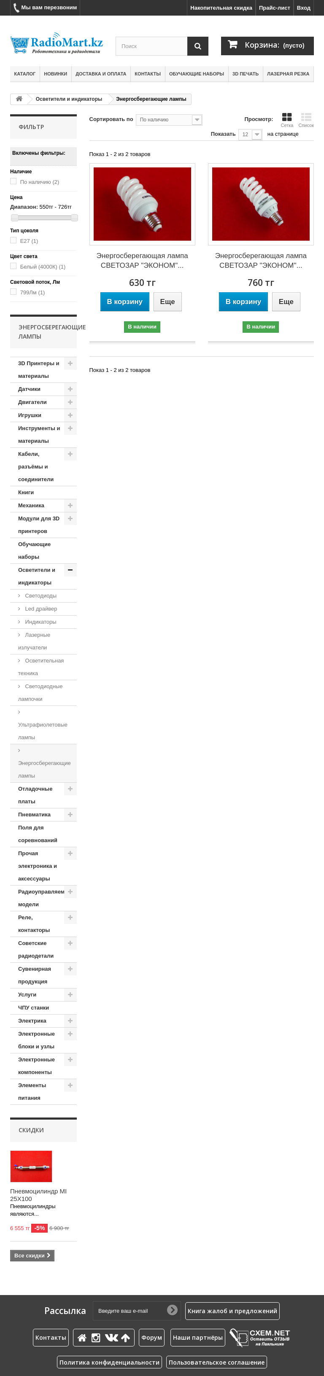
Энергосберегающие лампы (44, 769)
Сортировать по (111, 119)
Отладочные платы (35, 795)
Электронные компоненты (36, 1065)
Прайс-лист (274, 8)
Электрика (32, 1021)
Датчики (29, 389)
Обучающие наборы (196, 73)
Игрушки (29, 415)
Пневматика (34, 814)
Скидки (31, 1130)
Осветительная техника (41, 666)
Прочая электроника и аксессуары (37, 866)
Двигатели (32, 402)
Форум (151, 1337)
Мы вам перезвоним (45, 8)
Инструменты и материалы (39, 434)
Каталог (25, 73)
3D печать (245, 73)
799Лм (32, 292)
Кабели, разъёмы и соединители (36, 466)
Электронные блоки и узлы (36, 1040)
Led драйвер (40, 609)
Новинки (55, 73)
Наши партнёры (198, 1337)
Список (306, 120)
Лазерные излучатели (34, 641)
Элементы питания (32, 1091)
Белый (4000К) (43, 267)
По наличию (39, 182)
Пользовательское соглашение (217, 1362)
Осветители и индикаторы (69, 99)
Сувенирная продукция (34, 975)
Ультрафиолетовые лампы (43, 731)
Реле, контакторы (34, 923)
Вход (303, 8)
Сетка (287, 120)
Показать (223, 134)
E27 (29, 241)
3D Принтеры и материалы (38, 369)
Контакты (148, 73)
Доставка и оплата (101, 73)
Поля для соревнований (37, 833)
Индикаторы (40, 622)
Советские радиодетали (36, 949)
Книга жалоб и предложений (232, 1311)
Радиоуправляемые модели (45, 898)
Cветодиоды (40, 595)
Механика (31, 505)
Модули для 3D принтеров (38, 524)
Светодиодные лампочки (40, 692)
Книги (26, 492)
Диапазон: (24, 207)
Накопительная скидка (221, 8)
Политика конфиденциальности (109, 1362)
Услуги (27, 994)
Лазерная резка (288, 73)
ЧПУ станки (33, 1007)
